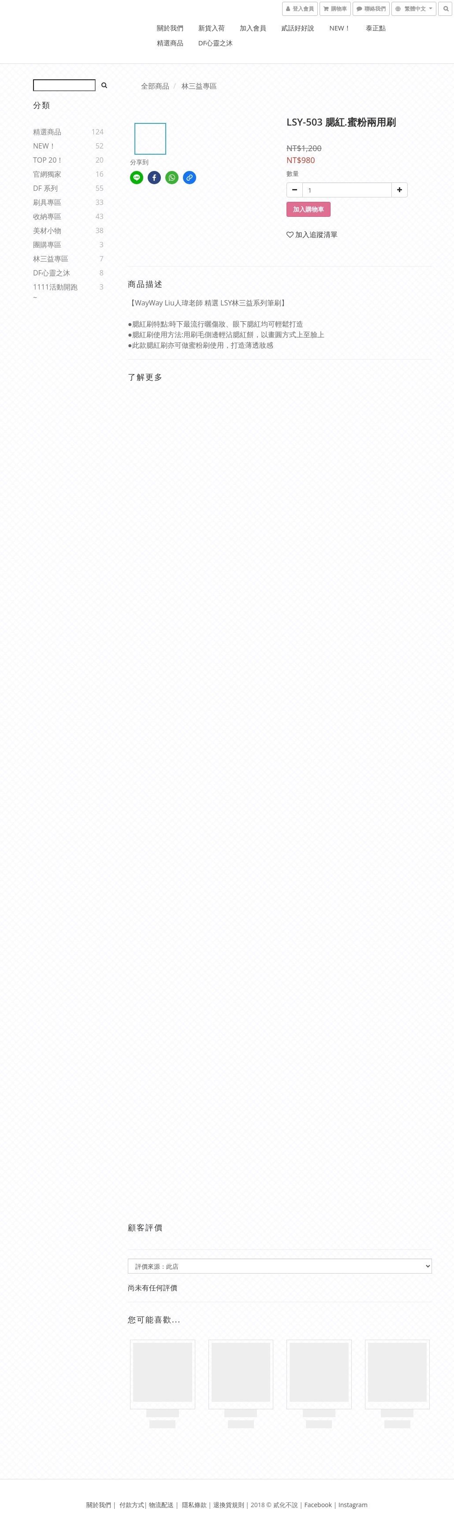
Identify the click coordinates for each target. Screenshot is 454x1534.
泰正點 (376, 27)
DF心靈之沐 (215, 42)
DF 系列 (45, 188)
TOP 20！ (48, 160)
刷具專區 (47, 202)
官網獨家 (47, 174)
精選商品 (170, 42)
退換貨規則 (228, 1505)
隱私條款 (194, 1505)
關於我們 (170, 27)
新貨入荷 (211, 27)
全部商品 (155, 86)
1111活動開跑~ (55, 292)
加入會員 (253, 27)
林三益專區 (50, 259)
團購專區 (47, 244)
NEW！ (339, 27)
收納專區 (47, 216)
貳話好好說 (297, 27)
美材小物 (47, 230)
